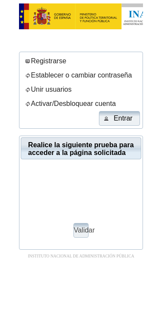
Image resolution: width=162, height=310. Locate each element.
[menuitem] (45, 61)
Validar (81, 230)
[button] (119, 118)
